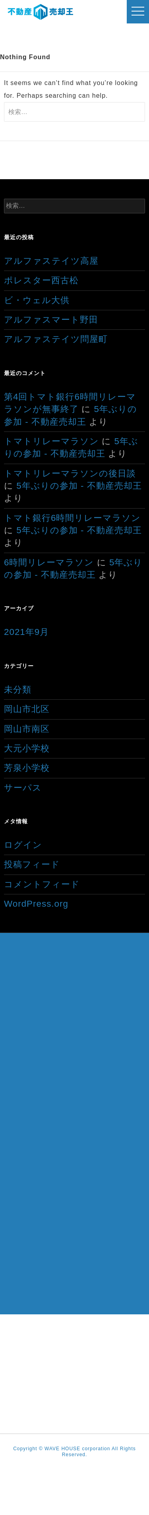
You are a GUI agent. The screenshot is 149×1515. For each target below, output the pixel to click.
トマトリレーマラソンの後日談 (70, 473)
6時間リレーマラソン (49, 562)
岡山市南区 (27, 729)
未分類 (17, 690)
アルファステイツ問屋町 (56, 339)
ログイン (23, 845)
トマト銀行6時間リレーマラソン (72, 518)
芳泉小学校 (27, 768)
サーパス (23, 788)
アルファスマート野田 (51, 320)
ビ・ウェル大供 (37, 300)
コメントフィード (42, 884)
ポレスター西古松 (41, 280)
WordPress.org (36, 904)
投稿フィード (32, 864)
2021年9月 (26, 632)
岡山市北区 (27, 709)
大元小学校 (27, 748)
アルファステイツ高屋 (51, 261)
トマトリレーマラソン (51, 441)
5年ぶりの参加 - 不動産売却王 (78, 486)
